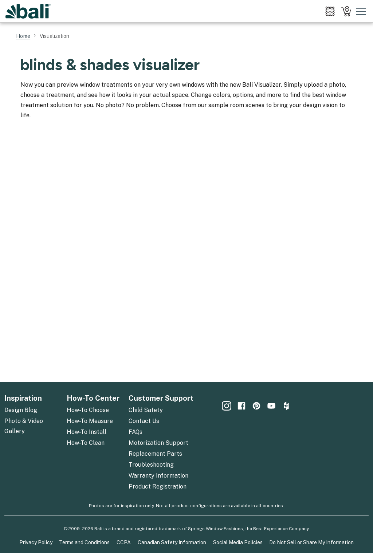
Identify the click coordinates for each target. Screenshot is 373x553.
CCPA (124, 542)
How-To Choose (88, 410)
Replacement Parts (155, 453)
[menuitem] (330, 11)
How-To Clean (86, 442)
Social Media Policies (238, 542)
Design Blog (20, 410)
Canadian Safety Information (172, 542)
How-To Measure (90, 420)
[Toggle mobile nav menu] (361, 11)
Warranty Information (158, 475)
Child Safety (146, 410)
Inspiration (23, 398)
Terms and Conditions (84, 542)
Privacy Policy (35, 542)
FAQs (135, 431)
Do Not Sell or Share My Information (311, 542)
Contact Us (144, 420)
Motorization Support (158, 442)
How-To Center (93, 398)
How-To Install (86, 431)
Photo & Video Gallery (23, 426)
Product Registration (157, 486)
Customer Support (161, 398)
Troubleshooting (151, 464)
